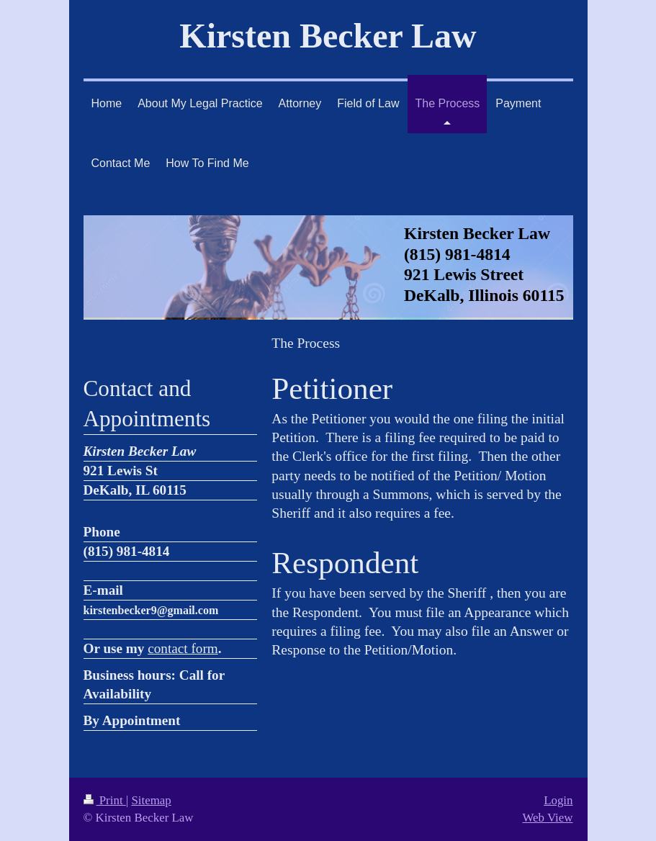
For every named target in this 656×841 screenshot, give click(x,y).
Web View (547, 817)
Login (558, 800)
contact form (183, 648)
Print (105, 800)
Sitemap (151, 800)
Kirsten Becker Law (327, 36)
